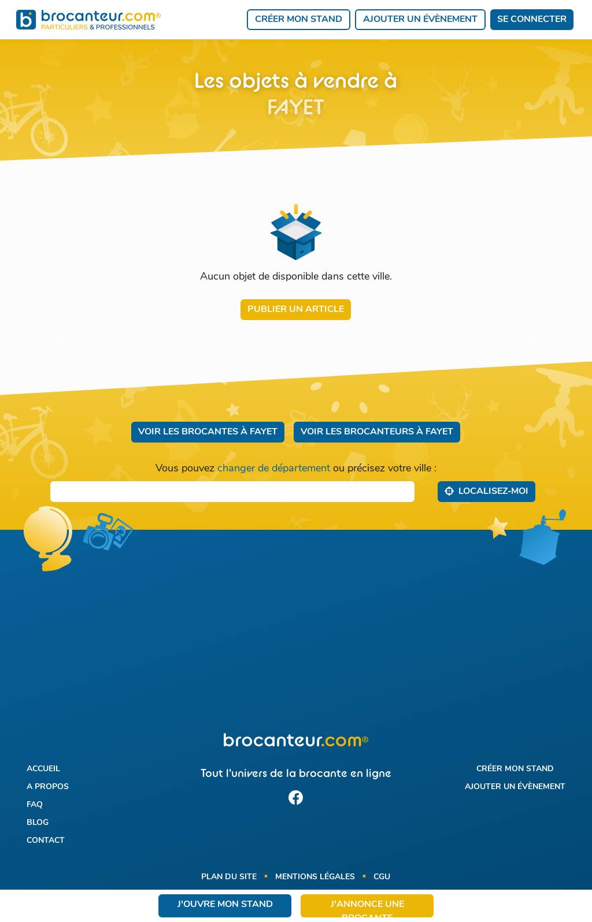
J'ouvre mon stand (225, 904)
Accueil (43, 769)
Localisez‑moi (486, 491)
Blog (38, 823)
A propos (48, 787)
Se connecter (532, 19)
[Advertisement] (296, 638)
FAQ (35, 805)
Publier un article (295, 309)
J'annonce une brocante (367, 908)
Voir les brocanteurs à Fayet (377, 432)
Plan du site (229, 877)
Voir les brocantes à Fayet (208, 432)
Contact (46, 841)
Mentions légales (315, 877)
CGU (381, 877)
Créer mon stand (298, 19)
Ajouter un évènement (420, 19)
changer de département (273, 468)
